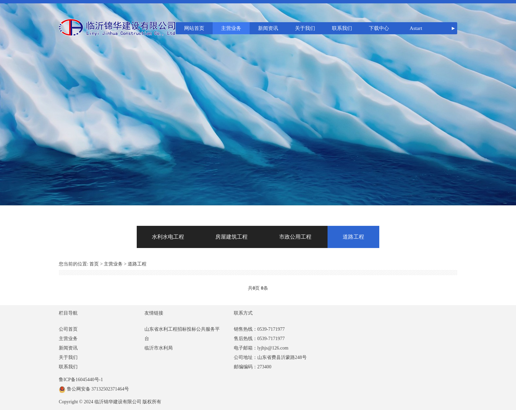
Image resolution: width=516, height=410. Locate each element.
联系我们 (342, 28)
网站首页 (194, 28)
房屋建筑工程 (231, 237)
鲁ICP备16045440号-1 (81, 379)
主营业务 (231, 28)
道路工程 (353, 237)
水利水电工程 (168, 237)
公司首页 (68, 329)
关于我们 (305, 28)
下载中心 (379, 28)
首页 (94, 263)
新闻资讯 (268, 28)
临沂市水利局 (158, 348)
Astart (416, 28)
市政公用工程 (295, 237)
